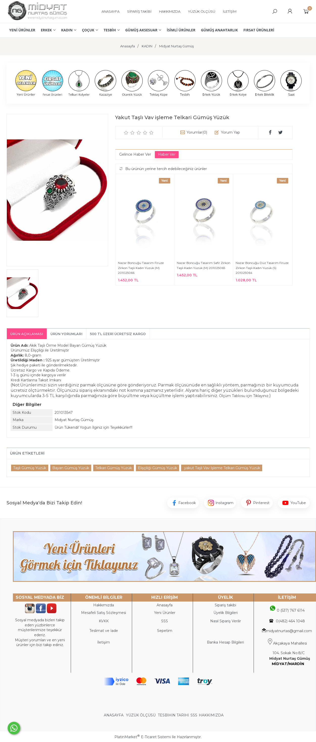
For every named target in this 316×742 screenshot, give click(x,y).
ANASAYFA (114, 715)
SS (165, 621)
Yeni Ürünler (164, 612)
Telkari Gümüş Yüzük (113, 468)
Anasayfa (165, 605)
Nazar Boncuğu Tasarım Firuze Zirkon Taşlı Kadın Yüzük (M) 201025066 (141, 268)
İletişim (103, 642)
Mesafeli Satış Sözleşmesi (103, 612)
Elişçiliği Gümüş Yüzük (157, 468)
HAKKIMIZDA (211, 715)
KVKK (104, 621)
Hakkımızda (103, 605)
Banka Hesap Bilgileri (225, 642)
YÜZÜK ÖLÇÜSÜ (141, 715)
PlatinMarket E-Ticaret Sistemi (142, 737)
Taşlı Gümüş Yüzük (29, 468)
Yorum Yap (230, 132)
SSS (193, 715)
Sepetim (164, 630)
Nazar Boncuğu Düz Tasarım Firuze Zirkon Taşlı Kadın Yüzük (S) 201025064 (262, 268)
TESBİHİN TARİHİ (173, 715)
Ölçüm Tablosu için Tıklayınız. (244, 396)
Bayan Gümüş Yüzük (70, 468)
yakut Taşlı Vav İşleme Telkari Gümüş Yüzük (221, 468)
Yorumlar (197, 132)
